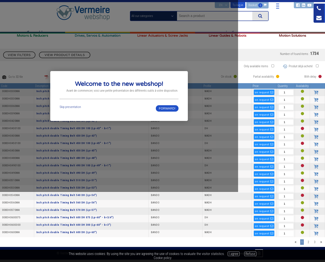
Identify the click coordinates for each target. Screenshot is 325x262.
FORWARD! (231, 144)
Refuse (250, 254)
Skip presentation (93, 143)
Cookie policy (163, 258)
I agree (233, 254)
